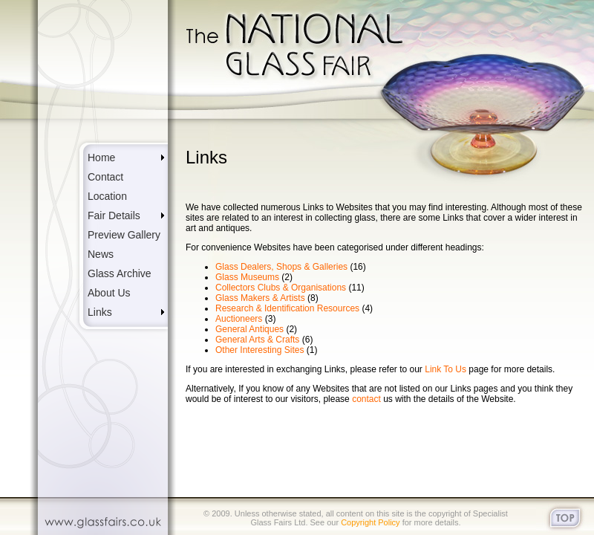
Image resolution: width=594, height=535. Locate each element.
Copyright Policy (370, 522)
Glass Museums (247, 277)
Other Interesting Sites (259, 350)
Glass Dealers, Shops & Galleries (281, 267)
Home (101, 157)
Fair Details (114, 215)
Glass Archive (119, 273)
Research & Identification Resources (287, 308)
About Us (109, 293)
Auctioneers (238, 319)
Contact (105, 177)
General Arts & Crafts (257, 339)
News (101, 254)
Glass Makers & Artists (260, 298)
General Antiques (249, 329)
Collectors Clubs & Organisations (280, 287)
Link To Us (447, 369)
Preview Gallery (124, 235)
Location (107, 196)
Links (100, 312)
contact (366, 399)
